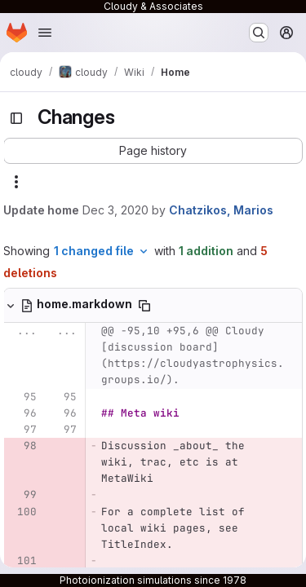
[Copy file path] (144, 306)
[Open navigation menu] (45, 33)
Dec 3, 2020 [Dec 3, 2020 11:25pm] (115, 210)
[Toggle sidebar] (16, 118)
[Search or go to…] (258, 32)
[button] (153, 151)
